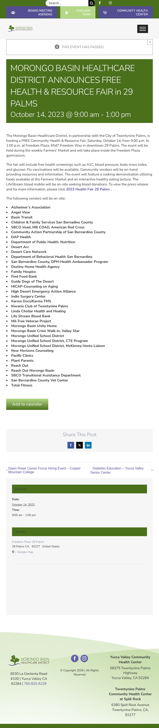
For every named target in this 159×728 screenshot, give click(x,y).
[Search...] (67, 3)
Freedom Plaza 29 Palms (28, 542)
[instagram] (84, 658)
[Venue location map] (79, 577)
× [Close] (150, 42)
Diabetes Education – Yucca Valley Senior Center (117, 470)
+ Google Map (24, 552)
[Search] (91, 3)
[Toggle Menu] (142, 29)
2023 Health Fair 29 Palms (88, 189)
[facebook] (74, 658)
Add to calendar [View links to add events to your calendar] (27, 404)
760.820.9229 (35, 683)
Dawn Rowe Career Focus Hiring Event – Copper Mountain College (44, 470)
